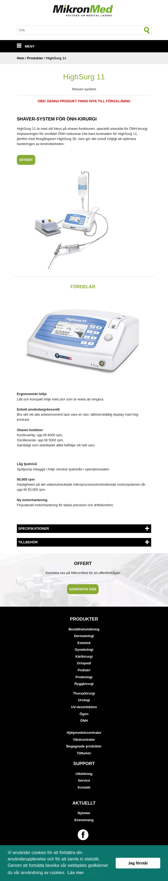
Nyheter (84, 813)
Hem (20, 58)
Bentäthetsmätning (84, 629)
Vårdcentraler (84, 740)
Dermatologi (84, 636)
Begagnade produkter (83, 746)
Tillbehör (84, 753)
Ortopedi (84, 663)
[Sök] (147, 30)
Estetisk (84, 643)
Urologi (84, 700)
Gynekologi (84, 650)
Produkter (35, 58)
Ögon (84, 714)
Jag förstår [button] (138, 863)
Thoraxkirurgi (84, 693)
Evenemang (84, 820)
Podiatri (84, 670)
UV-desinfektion (84, 707)
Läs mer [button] (76, 872)
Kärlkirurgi (84, 656)
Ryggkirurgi (84, 684)
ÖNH (84, 721)
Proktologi (84, 677)
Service (84, 780)
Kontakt (84, 787)
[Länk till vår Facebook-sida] (84, 834)
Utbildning (84, 774)
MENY (26, 46)
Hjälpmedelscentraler (84, 733)
